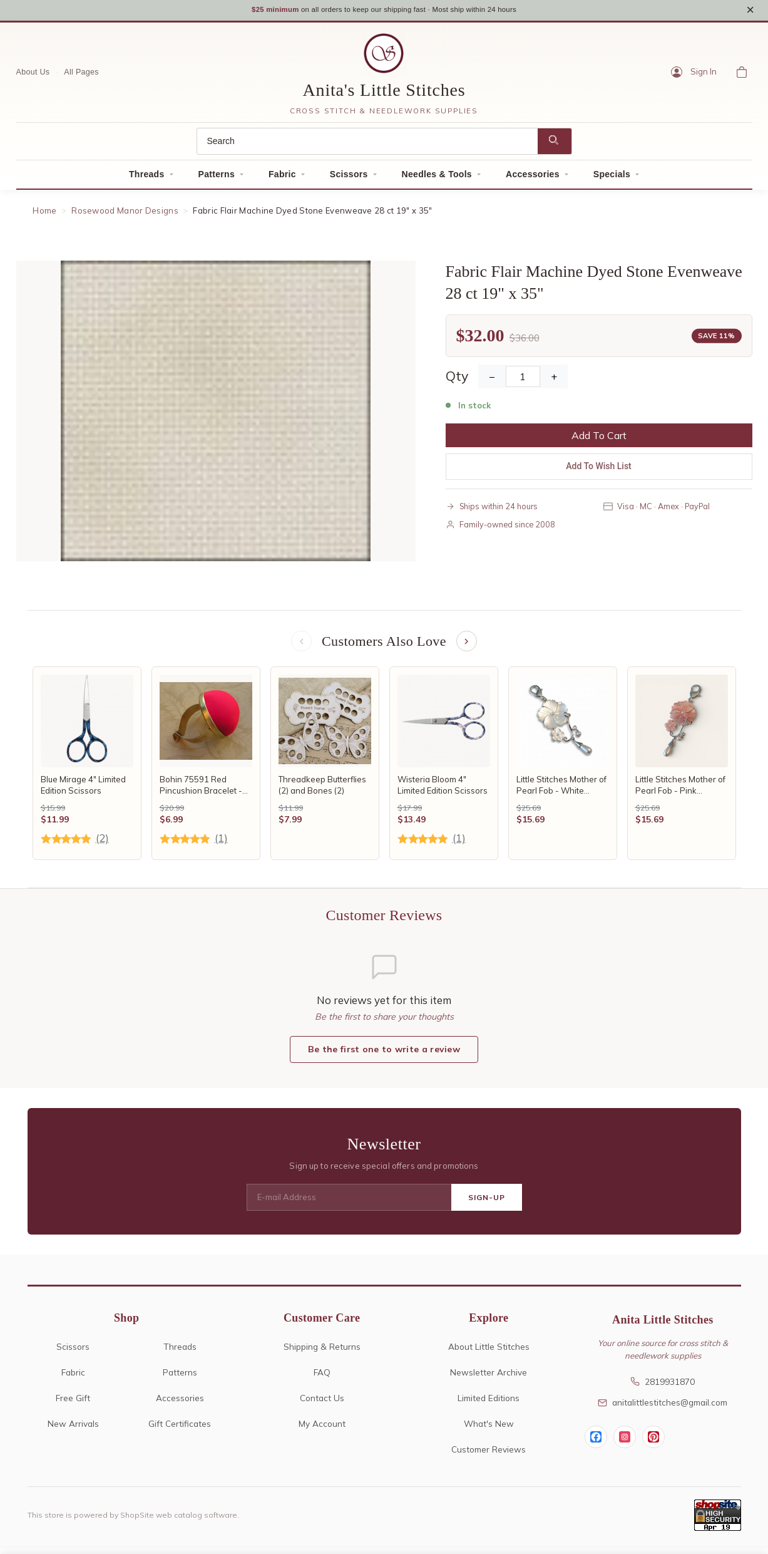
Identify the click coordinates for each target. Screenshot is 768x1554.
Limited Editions (489, 1403)
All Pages (81, 75)
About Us (33, 75)
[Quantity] (523, 380)
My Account (322, 1429)
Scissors (349, 178)
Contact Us (322, 1403)
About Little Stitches (489, 1352)
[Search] (367, 145)
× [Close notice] (750, 11)
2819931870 (662, 1387)
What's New (489, 1429)
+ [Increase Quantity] (554, 381)
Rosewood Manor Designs (124, 214)
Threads (147, 178)
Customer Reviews (488, 1454)
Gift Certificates (179, 1429)
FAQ (322, 1377)
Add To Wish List (599, 470)
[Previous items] (300, 646)
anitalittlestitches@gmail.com (662, 1408)
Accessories (533, 178)
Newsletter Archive (488, 1377)
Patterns (216, 178)
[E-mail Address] (349, 1203)
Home (44, 214)
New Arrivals (73, 1429)
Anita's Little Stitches (384, 93)
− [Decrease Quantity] (492, 381)
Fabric (282, 178)
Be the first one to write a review (384, 1055)
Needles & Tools (437, 178)
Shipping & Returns (322, 1352)
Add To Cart (599, 439)
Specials (611, 178)
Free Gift (73, 1403)
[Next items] (467, 646)
